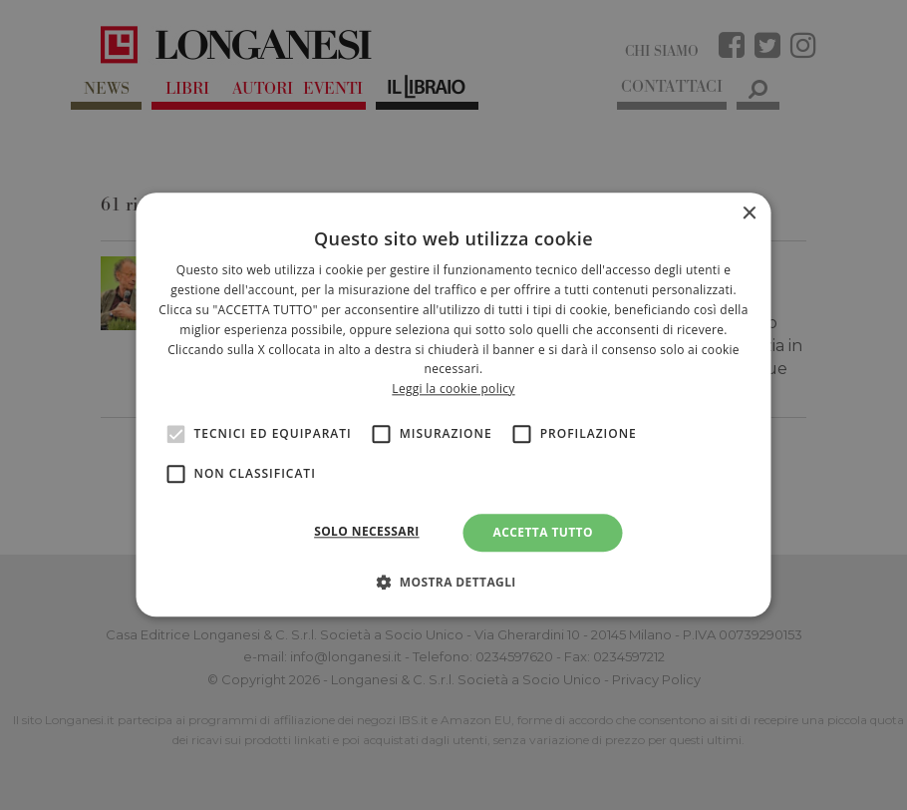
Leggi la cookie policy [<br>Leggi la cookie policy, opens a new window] (453, 388)
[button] (453, 583)
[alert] (453, 405)
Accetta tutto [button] (543, 532)
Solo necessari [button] (366, 531)
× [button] (749, 213)
